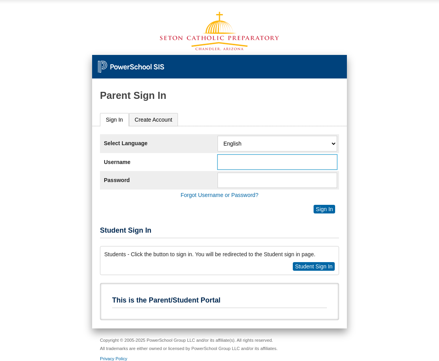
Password (117, 180)
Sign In (114, 120)
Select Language (125, 143)
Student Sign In (314, 266)
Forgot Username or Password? (219, 195)
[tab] (114, 120)
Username (117, 162)
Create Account (153, 120)
